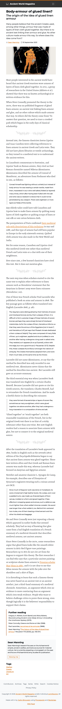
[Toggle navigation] (53, 4)
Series (30, 684)
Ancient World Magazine (25, 694)
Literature (10, 672)
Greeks (9, 669)
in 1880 (19, 565)
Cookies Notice (52, 684)
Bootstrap (52, 700)
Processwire (40, 700)
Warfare (9, 667)
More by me (13, 657)
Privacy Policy (31, 688)
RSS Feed (31, 704)
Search (42, 684)
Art (7, 674)
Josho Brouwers (24, 700)
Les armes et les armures (30, 626)
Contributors (8, 684)
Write (36, 684)
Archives (18, 684)
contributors (53, 694)
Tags (25, 684)
